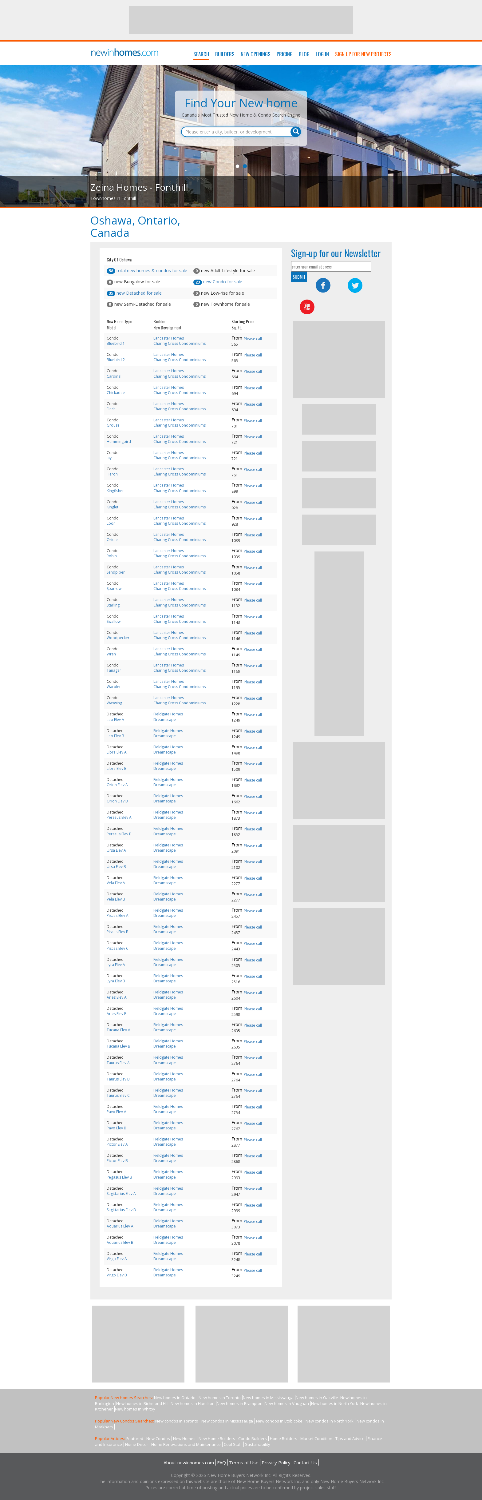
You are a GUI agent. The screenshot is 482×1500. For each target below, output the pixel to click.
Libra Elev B (117, 768)
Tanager (114, 670)
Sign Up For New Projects (363, 54)
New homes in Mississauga (268, 1397)
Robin (112, 556)
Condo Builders (252, 1438)
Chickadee (116, 392)
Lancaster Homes (168, 338)
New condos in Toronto (176, 1421)
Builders (225, 54)
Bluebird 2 (116, 359)
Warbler (114, 686)
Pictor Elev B (117, 1160)
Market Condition (316, 1438)
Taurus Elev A (118, 1062)
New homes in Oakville (317, 1397)
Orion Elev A (117, 784)
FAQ (221, 1462)
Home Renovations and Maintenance (186, 1444)
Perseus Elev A (119, 817)
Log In (322, 54)
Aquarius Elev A (120, 1226)
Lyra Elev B (116, 981)
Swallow (113, 621)
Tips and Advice (350, 1438)
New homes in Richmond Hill (142, 1403)
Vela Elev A (116, 882)
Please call (253, 338)
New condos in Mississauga (227, 1421)
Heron (112, 474)
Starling (113, 605)
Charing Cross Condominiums (179, 343)
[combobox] (241, 132)
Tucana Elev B (118, 1046)
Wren (111, 654)
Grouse (113, 425)
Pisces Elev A (117, 915)
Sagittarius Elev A (121, 1193)
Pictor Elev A (117, 1144)
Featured (134, 1438)
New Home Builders (217, 1438)
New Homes (184, 1438)
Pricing (285, 54)
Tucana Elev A (118, 1029)
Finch (111, 409)
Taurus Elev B (118, 1079)
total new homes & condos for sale (147, 270)
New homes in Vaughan (287, 1403)
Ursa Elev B (116, 866)
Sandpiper (116, 572)
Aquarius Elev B (120, 1242)
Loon (111, 523)
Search (201, 54)
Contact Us (305, 1462)
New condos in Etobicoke (279, 1421)
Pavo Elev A (116, 1111)
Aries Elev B (117, 1013)
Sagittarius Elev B (121, 1209)
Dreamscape (164, 719)
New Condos (158, 1438)
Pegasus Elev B (119, 1177)
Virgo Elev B (117, 1275)
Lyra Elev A (116, 964)
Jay (109, 457)
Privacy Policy (276, 1462)
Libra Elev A (117, 752)
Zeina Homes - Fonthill (139, 187)
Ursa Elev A (116, 850)
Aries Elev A (117, 997)
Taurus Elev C (118, 1095)
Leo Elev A (115, 719)
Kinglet (112, 507)
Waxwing (114, 703)
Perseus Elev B (119, 834)
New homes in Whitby (135, 1409)
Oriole (112, 539)
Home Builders (283, 1438)
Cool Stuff (233, 1444)
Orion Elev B (117, 801)
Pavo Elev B (116, 1128)
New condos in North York (330, 1421)
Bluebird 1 (116, 343)
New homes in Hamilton (193, 1403)
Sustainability (257, 1444)
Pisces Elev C (117, 948)
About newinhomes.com (189, 1462)
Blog (304, 54)
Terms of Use (244, 1462)
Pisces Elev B (117, 931)
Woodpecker (118, 637)
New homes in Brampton (240, 1403)
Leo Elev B (115, 735)
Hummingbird (119, 441)
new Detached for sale (134, 293)
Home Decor (136, 1444)
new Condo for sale (217, 281)
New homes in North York (334, 1403)
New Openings (256, 54)
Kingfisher (115, 490)
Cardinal (114, 376)
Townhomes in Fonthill (113, 198)
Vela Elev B (116, 899)
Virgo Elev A (117, 1258)
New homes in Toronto (220, 1397)
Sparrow (114, 588)
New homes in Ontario (175, 1397)
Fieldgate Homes (168, 714)
